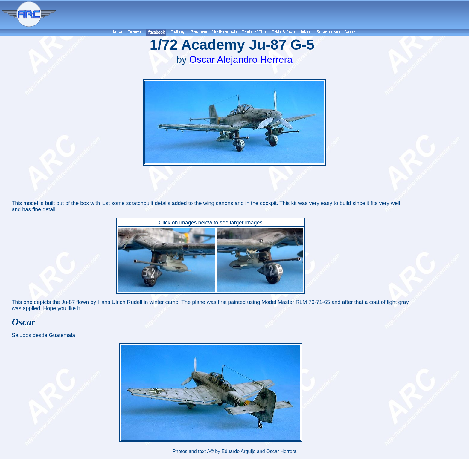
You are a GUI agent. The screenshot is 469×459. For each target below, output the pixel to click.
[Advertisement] (264, 14)
